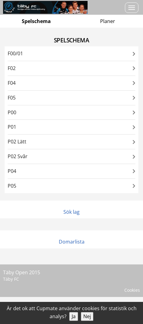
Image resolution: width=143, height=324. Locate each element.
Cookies (132, 290)
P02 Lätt (17, 141)
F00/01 (15, 53)
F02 (12, 68)
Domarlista (72, 241)
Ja (74, 316)
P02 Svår (18, 156)
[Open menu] (131, 7)
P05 (12, 185)
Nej (87, 316)
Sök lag (71, 212)
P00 (12, 112)
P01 (12, 126)
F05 (12, 97)
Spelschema (36, 21)
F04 (12, 83)
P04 (12, 171)
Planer (107, 21)
